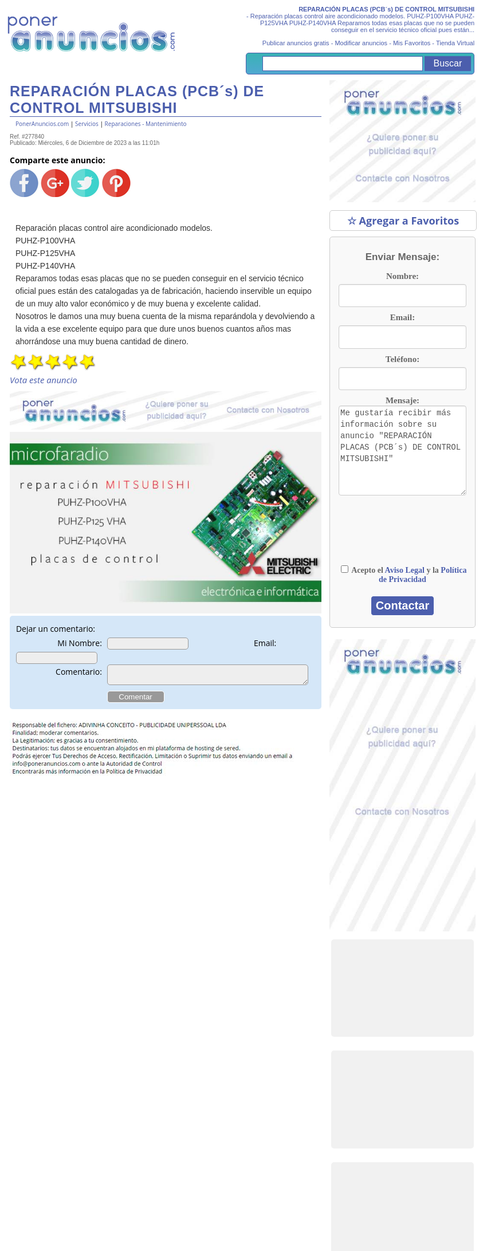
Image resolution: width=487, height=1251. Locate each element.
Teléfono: (402, 359)
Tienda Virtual (455, 43)
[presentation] (395, 530)
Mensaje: (402, 400)
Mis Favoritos (411, 43)
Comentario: (79, 671)
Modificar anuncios (361, 43)
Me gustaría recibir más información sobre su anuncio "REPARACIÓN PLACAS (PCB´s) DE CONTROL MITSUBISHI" (402, 450)
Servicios (87, 124)
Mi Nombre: (79, 643)
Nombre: (402, 276)
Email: (265, 643)
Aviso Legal (405, 570)
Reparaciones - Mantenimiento (146, 124)
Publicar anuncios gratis (295, 43)
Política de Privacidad (422, 575)
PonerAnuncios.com (42, 124)
